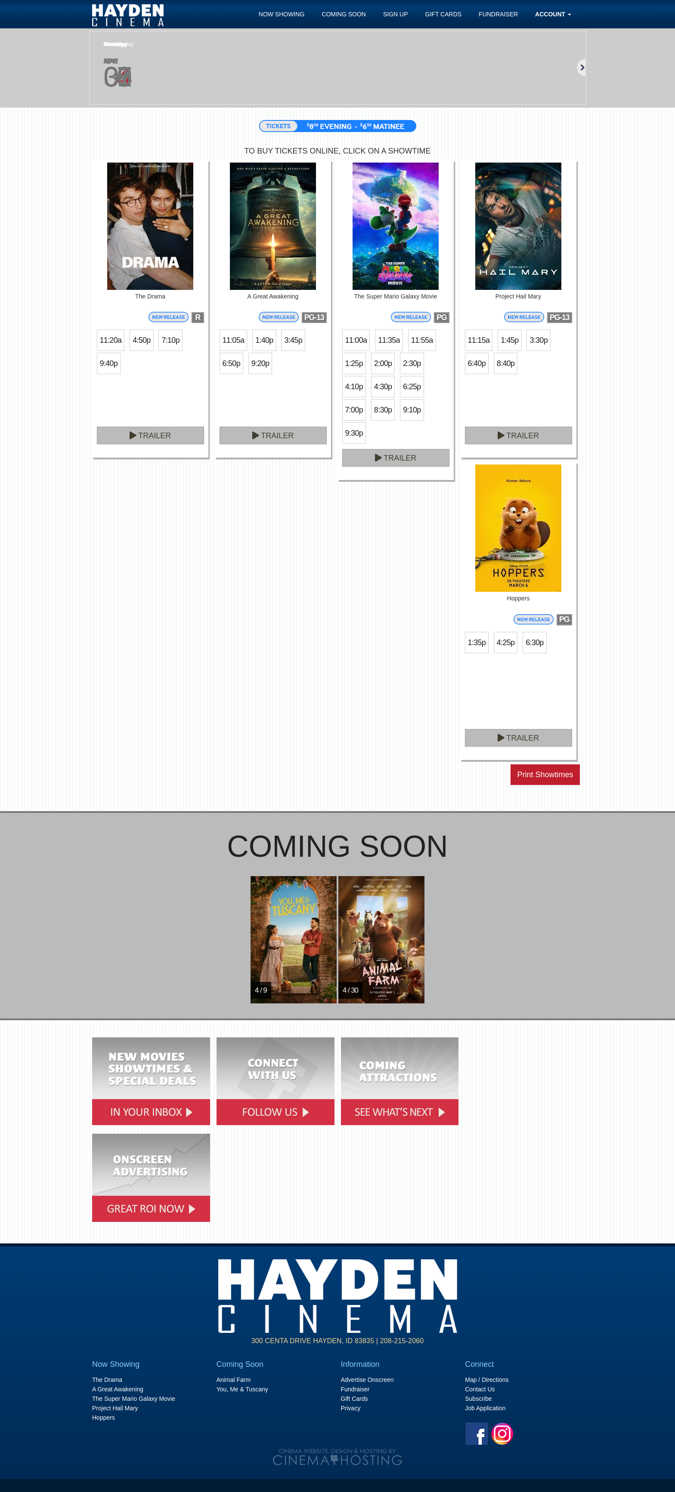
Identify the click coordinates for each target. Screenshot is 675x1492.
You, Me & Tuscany (242, 1389)
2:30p (412, 363)
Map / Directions (486, 1379)
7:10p (170, 340)
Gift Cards (443, 14)
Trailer (150, 435)
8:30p (383, 410)
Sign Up (395, 14)
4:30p (383, 386)
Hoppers (103, 1417)
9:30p (354, 433)
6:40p (477, 363)
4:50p (141, 340)
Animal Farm (234, 1379)
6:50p (231, 363)
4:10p (354, 386)
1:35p (477, 642)
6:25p (412, 386)
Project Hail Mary (115, 1408)
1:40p (264, 340)
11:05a (234, 340)
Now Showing (282, 14)
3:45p (293, 340)
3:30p (538, 340)
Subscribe (478, 1398)
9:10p (412, 410)
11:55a (422, 340)
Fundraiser (498, 14)
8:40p (505, 363)
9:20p (260, 363)
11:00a (356, 340)
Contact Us (480, 1389)
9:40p (109, 363)
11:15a (479, 340)
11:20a (111, 340)
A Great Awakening (117, 1389)
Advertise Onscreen (367, 1379)
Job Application (485, 1408)
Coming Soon (344, 14)
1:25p (354, 363)
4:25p (505, 642)
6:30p (534, 642)
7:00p (354, 410)
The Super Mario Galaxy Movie (133, 1398)
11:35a (389, 340)
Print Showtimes (545, 774)
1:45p (509, 340)
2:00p (383, 363)
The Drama (107, 1379)
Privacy (351, 1408)
